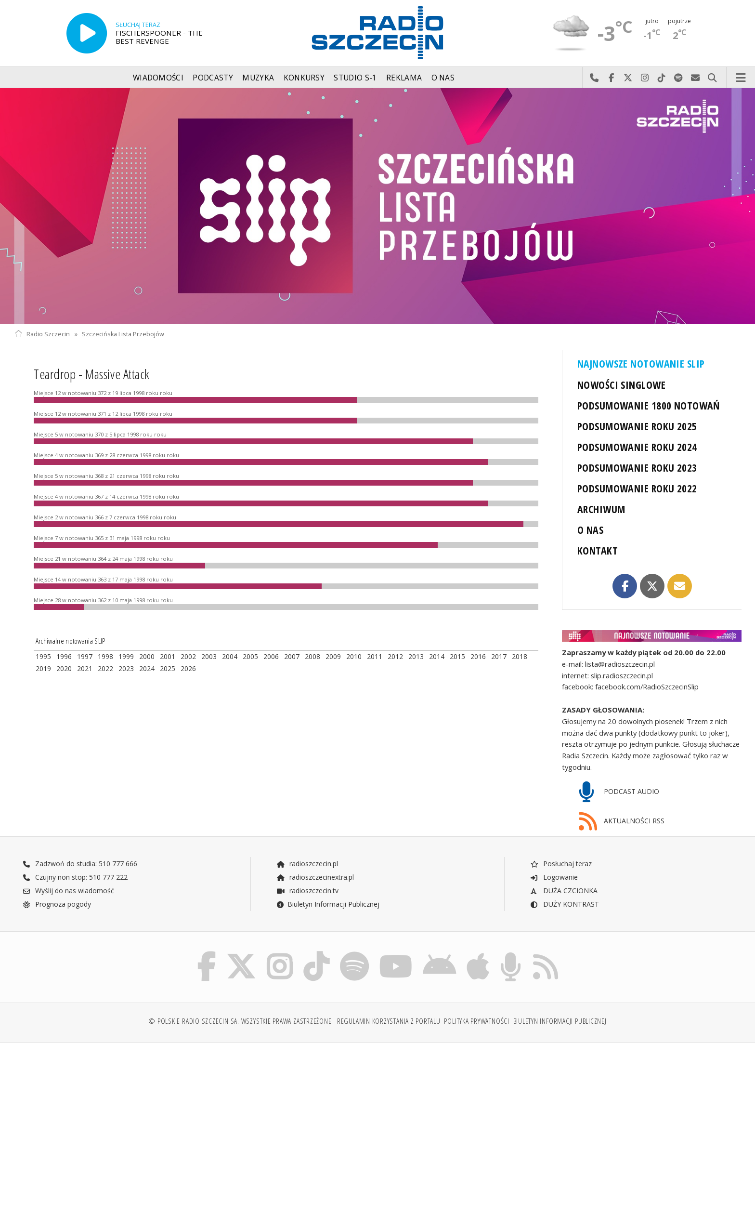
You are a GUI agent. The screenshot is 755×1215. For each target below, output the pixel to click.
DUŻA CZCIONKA (564, 890)
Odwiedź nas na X (628, 78)
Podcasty (213, 78)
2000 (147, 656)
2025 (167, 668)
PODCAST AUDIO (619, 792)
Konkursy (304, 78)
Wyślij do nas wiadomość (695, 78)
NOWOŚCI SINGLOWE (621, 385)
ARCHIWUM (601, 509)
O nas (443, 78)
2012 (395, 656)
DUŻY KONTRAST (564, 904)
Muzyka (258, 78)
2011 (374, 656)
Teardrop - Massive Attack (92, 374)
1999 (126, 656)
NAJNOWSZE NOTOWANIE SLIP (640, 363)
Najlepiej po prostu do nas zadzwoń (594, 78)
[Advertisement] (103, 1124)
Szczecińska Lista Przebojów (123, 334)
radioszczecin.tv (307, 890)
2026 (188, 668)
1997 (84, 656)
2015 (457, 656)
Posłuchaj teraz (561, 863)
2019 (43, 668)
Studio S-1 (355, 78)
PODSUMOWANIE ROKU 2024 (637, 447)
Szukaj (712, 78)
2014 (436, 656)
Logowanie (554, 877)
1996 (64, 656)
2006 (271, 656)
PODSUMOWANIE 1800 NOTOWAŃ (648, 405)
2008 (312, 656)
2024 (147, 668)
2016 (478, 656)
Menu (741, 78)
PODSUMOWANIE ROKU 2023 (637, 468)
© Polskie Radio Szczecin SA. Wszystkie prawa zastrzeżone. (240, 1021)
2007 (291, 656)
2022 (105, 668)
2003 (209, 656)
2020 (64, 668)
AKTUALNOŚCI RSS (621, 821)
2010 (354, 656)
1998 (105, 656)
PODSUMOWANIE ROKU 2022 (637, 488)
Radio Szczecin (42, 334)
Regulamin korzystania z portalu (389, 1021)
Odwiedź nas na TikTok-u (661, 78)
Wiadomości (158, 78)
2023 (126, 668)
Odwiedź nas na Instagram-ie (645, 78)
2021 (84, 668)
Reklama (404, 78)
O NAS (590, 530)
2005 (250, 656)
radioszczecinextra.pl (315, 877)
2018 (519, 656)
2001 (167, 656)
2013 (416, 656)
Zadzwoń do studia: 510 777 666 (80, 863)
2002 (188, 656)
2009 (333, 656)
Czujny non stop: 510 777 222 (75, 877)
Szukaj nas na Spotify (678, 78)
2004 (229, 656)
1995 (43, 656)
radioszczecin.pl (307, 863)
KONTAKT (597, 550)
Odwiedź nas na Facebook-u (611, 78)
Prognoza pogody (56, 904)
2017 (499, 656)
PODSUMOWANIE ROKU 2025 (637, 426)
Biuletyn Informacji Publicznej (327, 904)
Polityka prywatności (476, 1021)
